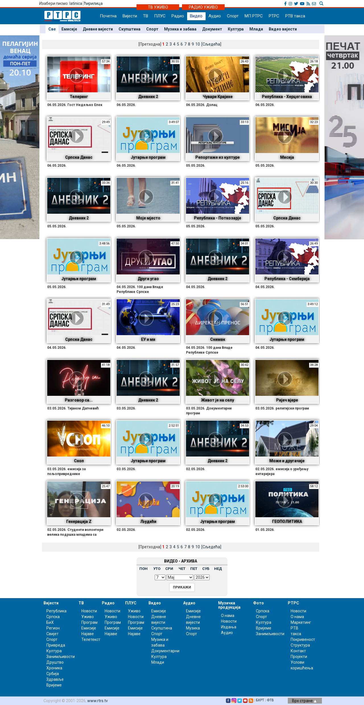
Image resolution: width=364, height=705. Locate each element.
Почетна (108, 16)
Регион (53, 628)
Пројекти (299, 656)
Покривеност (303, 639)
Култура (236, 29)
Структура (300, 645)
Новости (89, 611)
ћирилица (93, 3)
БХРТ (260, 700)
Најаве (87, 633)
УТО (156, 569)
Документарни (165, 651)
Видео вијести (283, 29)
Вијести (130, 16)
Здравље (55, 679)
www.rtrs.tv (97, 700)
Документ (212, 29)
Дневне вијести (98, 29)
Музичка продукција (229, 605)
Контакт (298, 651)
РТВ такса (295, 16)
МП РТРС (254, 16)
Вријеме (54, 685)
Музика (193, 628)
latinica (75, 3)
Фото (258, 603)
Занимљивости (60, 656)
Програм (89, 622)
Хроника (54, 668)
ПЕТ (193, 569)
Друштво (55, 662)
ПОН (143, 569)
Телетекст (90, 639)
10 (197, 547)
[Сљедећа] (211, 547)
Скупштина (129, 29)
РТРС (274, 16)
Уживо (87, 616)
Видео (196, 16)
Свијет (52, 633)
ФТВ (270, 700)
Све (52, 29)
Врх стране (304, 700)
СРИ (169, 569)
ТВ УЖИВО (158, 7)
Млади (256, 29)
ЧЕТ (182, 569)
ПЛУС (160, 16)
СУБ (205, 569)
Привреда (55, 645)
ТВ (145, 16)
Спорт (233, 16)
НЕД (218, 569)
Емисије (69, 29)
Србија (52, 673)
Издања (228, 627)
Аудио (214, 16)
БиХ (50, 622)
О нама (227, 615)
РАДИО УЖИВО (203, 7)
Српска (262, 611)
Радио (177, 16)
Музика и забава (180, 29)
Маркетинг (301, 622)
